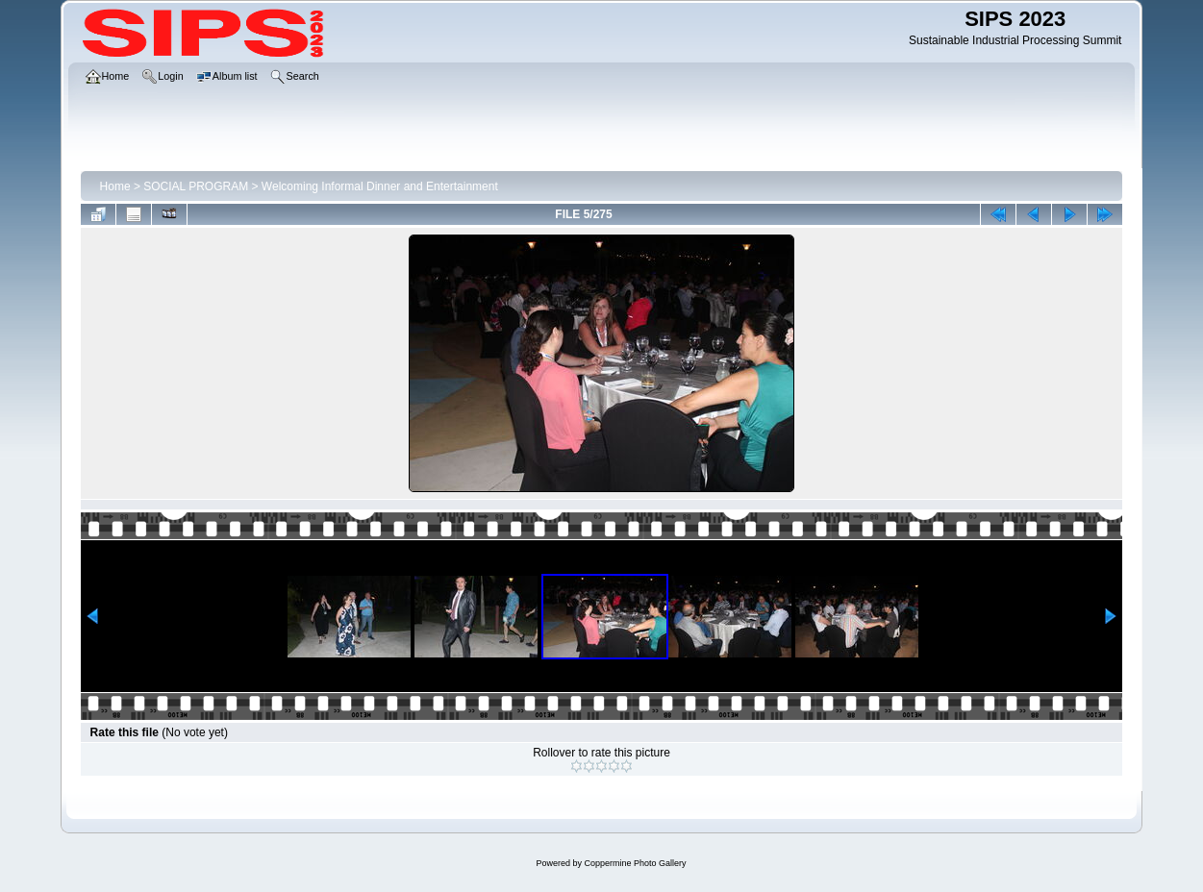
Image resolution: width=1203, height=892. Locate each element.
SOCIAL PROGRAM (195, 186)
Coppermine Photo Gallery (635, 863)
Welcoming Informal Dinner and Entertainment (380, 186)
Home (115, 186)
